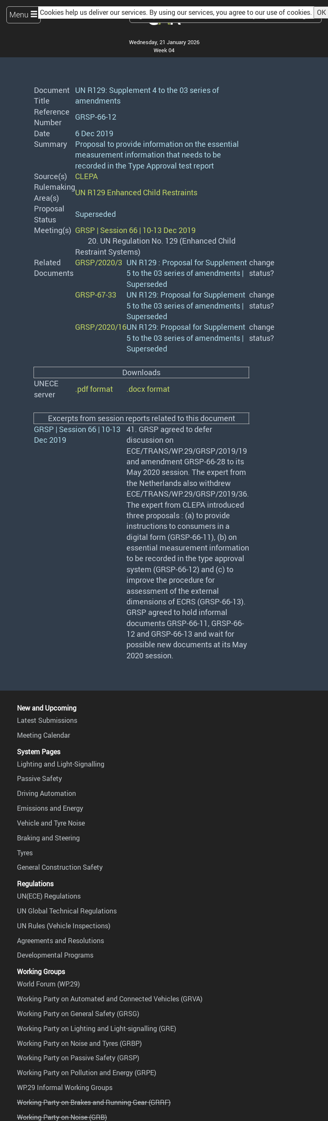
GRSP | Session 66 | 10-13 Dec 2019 (135, 230)
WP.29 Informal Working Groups (64, 1087)
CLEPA (86, 176)
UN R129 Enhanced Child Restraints (136, 192)
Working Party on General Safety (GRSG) (78, 1013)
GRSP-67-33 (95, 294)
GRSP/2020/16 (100, 327)
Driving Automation (46, 793)
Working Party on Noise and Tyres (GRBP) (79, 1043)
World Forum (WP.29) (48, 984)
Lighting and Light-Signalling (60, 764)
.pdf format (94, 389)
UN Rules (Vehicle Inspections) (63, 925)
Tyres (25, 852)
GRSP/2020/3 (98, 262)
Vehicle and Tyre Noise (51, 823)
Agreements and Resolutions (60, 940)
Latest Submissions (47, 720)
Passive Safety (39, 778)
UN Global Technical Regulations (67, 911)
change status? (262, 267)
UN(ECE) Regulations (49, 896)
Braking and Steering (48, 838)
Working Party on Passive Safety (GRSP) (78, 1057)
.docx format (148, 389)
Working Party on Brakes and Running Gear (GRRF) (94, 1102)
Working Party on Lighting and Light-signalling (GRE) (96, 1028)
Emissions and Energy (50, 808)
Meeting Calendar (43, 735)
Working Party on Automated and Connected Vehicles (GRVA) (109, 998)
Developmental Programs (55, 955)
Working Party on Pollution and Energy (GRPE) (86, 1072)
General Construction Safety (60, 867)
